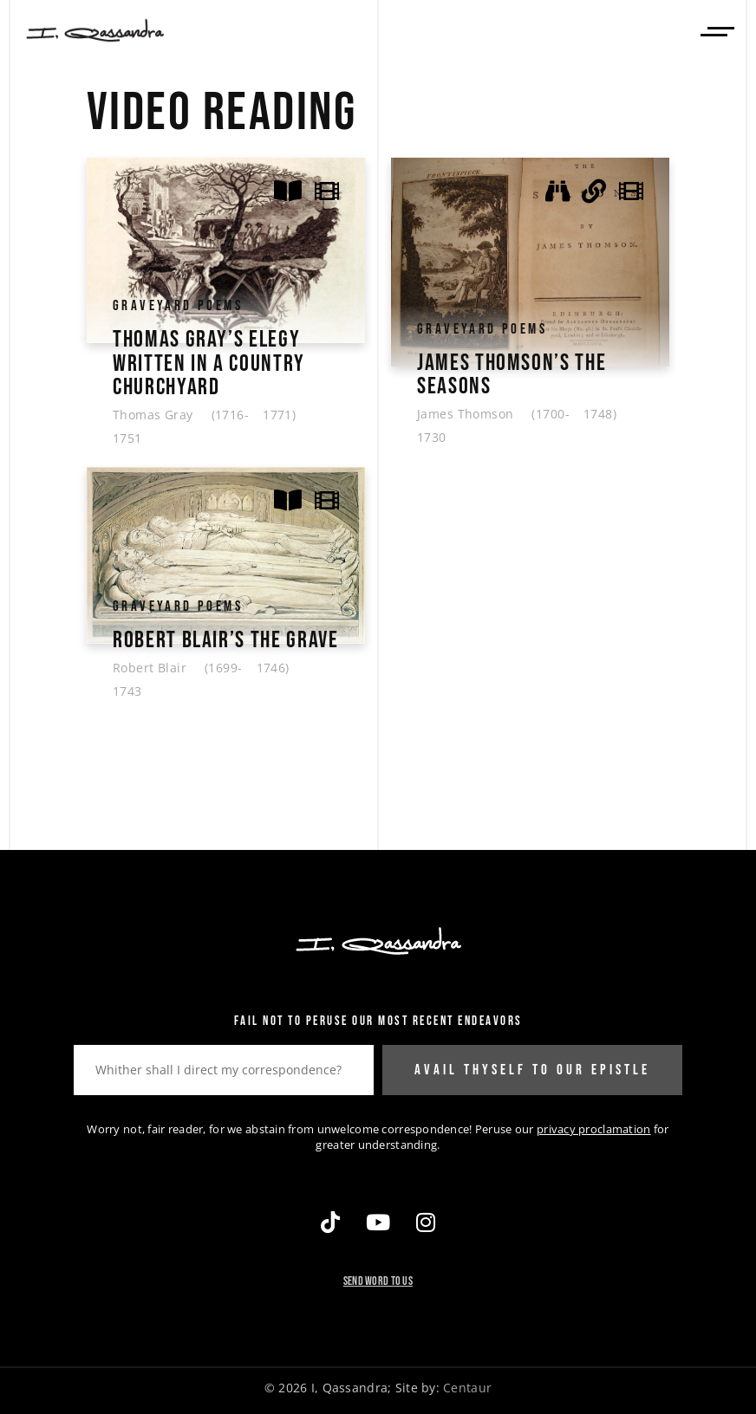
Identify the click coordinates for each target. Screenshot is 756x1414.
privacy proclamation (594, 1126)
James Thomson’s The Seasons (511, 374)
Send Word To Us (378, 1278)
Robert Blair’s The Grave (225, 638)
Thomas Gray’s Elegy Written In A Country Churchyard (208, 363)
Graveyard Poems (178, 306)
